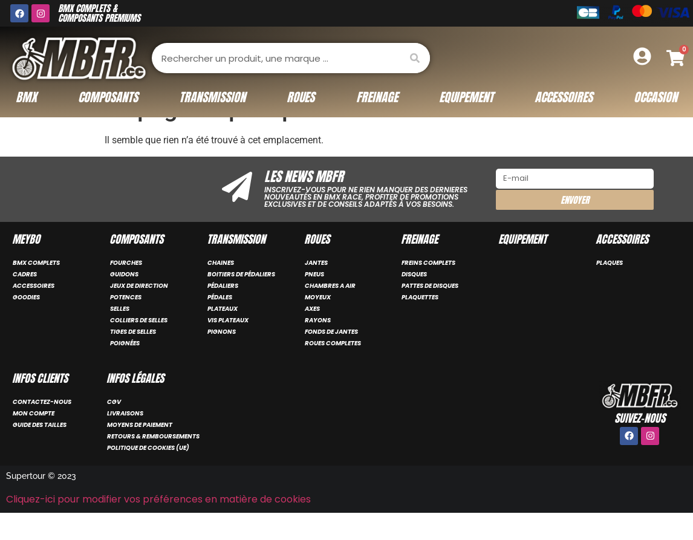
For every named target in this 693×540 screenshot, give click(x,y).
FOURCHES (126, 290)
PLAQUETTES (420, 325)
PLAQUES (609, 290)
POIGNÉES (125, 371)
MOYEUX (318, 325)
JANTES (316, 290)
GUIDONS (124, 302)
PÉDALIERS (222, 313)
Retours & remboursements (153, 464)
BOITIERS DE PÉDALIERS (241, 302)
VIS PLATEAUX (228, 348)
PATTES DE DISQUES (430, 313)
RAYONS (318, 348)
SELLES (119, 336)
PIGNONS (221, 359)
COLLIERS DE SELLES (139, 348)
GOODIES (26, 325)
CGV (114, 429)
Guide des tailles (40, 452)
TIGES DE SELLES (133, 359)
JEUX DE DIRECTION (139, 313)
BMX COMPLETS (36, 290)
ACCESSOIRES (33, 313)
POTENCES (126, 325)
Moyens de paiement (139, 452)
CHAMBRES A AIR (330, 313)
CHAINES (220, 290)
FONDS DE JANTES (331, 359)
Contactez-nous (42, 429)
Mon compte (33, 441)
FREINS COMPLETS (428, 290)
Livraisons (125, 441)
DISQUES (414, 302)
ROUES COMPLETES (333, 371)
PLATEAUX (222, 336)
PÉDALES (219, 325)
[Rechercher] (415, 58)
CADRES (25, 302)
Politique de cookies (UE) (148, 475)
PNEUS (314, 302)
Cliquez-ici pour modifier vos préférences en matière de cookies (158, 527)
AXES (312, 336)
